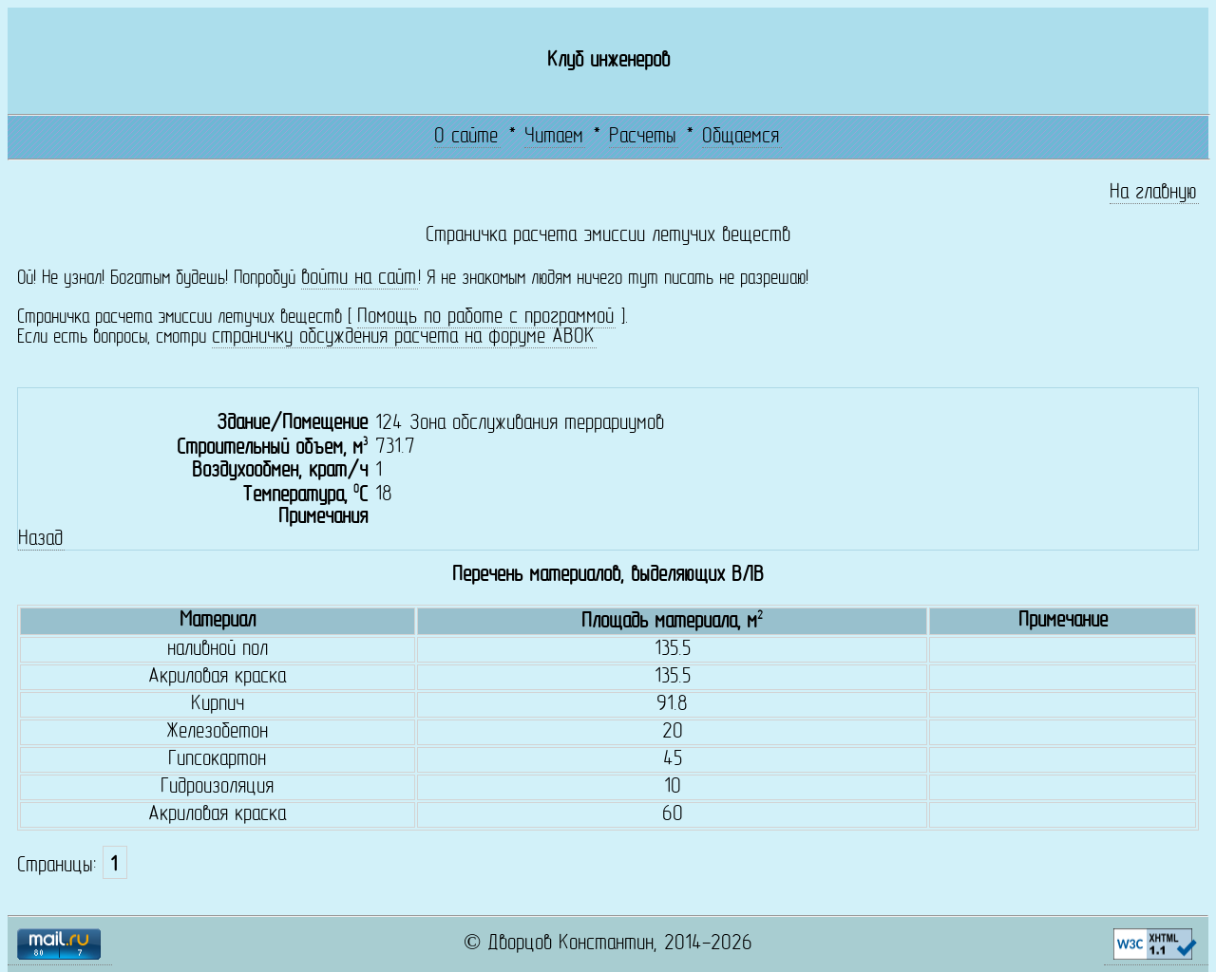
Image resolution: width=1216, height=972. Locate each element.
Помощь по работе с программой (485, 317)
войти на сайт (358, 279)
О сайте (466, 137)
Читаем (553, 137)
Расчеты (642, 137)
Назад (40, 540)
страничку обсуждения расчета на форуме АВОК (403, 337)
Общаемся (740, 137)
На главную (1153, 193)
